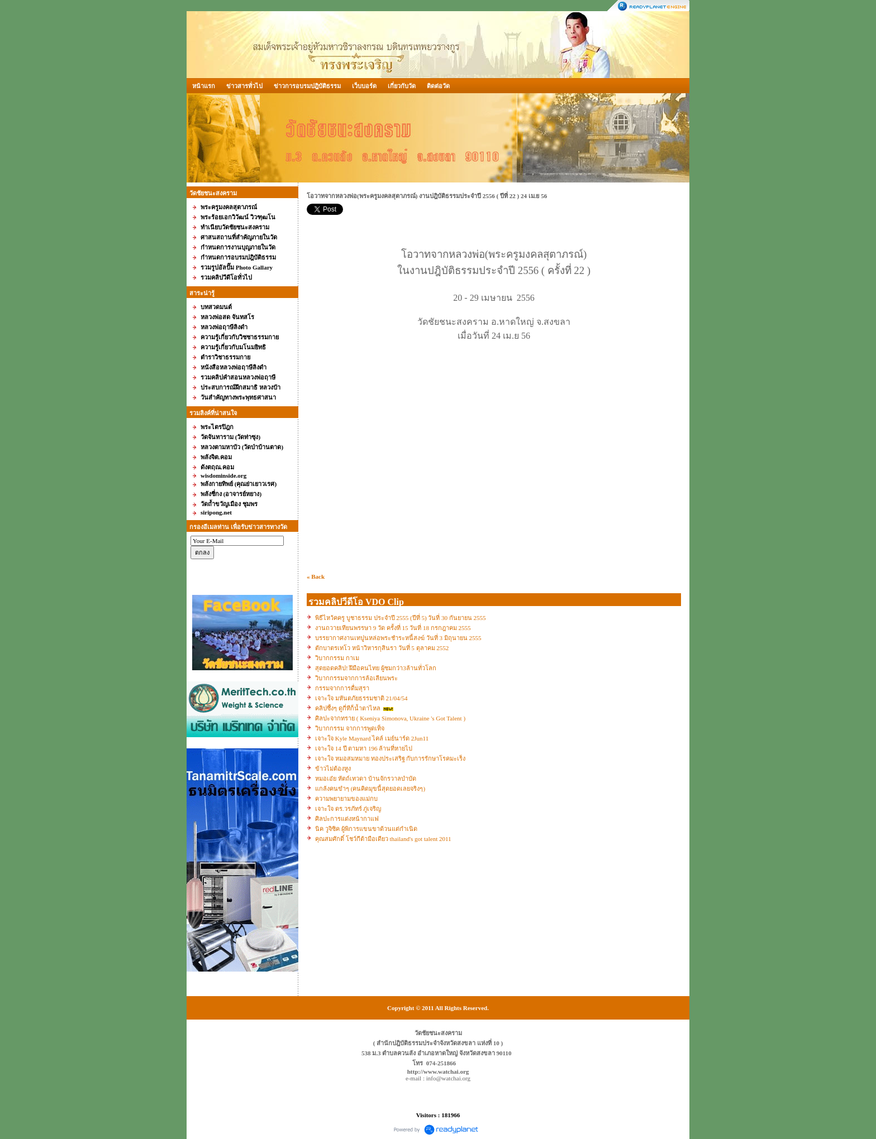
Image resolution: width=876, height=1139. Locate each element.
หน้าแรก (203, 86)
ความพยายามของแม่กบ (346, 798)
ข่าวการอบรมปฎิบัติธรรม (307, 86)
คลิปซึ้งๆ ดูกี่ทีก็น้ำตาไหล (348, 708)
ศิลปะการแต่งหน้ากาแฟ (347, 818)
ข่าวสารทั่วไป (244, 86)
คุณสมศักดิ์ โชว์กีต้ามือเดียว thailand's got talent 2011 (383, 838)
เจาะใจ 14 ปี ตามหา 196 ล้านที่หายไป (363, 748)
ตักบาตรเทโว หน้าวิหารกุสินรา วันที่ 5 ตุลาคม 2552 (382, 648)
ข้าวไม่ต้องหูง (333, 768)
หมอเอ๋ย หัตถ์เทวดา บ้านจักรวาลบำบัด (365, 778)
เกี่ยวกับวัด (402, 86)
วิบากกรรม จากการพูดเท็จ (349, 728)
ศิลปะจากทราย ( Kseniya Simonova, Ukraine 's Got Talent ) (390, 718)
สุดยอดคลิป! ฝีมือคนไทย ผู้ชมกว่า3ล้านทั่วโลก (375, 668)
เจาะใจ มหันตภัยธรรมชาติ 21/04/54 (361, 698)
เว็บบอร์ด (364, 86)
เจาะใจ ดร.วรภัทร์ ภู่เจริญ (348, 808)
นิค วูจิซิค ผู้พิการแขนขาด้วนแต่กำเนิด (366, 828)
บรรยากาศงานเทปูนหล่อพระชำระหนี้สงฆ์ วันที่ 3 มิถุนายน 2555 (398, 638)
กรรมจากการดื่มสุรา (342, 688)
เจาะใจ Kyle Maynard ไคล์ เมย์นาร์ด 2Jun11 (372, 738)
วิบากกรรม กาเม (337, 658)
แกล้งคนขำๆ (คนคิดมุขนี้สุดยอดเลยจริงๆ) (370, 788)
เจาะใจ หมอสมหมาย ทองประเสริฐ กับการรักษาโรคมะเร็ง (390, 758)
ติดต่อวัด (438, 86)
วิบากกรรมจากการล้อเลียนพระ (356, 678)
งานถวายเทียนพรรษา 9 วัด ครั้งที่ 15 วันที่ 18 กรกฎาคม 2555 (393, 627)
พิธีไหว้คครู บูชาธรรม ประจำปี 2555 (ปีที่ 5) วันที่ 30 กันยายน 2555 (400, 617)
